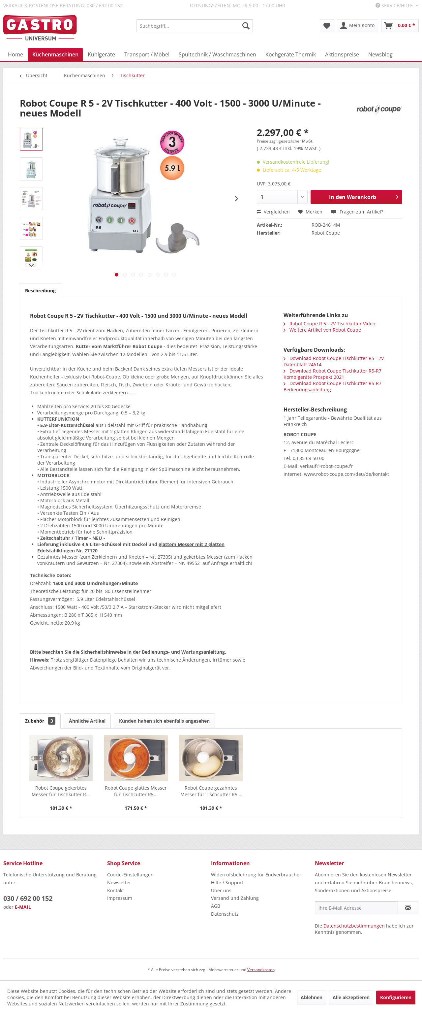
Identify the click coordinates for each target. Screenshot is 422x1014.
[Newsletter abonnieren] (408, 907)
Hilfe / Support (227, 882)
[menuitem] (194, 25)
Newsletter (119, 882)
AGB (215, 906)
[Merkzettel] (327, 25)
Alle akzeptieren (351, 997)
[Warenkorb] (400, 25)
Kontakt (115, 890)
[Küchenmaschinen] (55, 54)
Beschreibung (40, 290)
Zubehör (40, 721)
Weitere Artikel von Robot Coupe (322, 330)
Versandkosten (261, 969)
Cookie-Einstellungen (130, 874)
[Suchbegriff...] (194, 25)
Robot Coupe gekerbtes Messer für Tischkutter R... (61, 791)
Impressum (119, 898)
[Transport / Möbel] (147, 54)
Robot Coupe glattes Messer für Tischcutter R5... (136, 791)
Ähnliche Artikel (87, 721)
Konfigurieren (395, 997)
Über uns (221, 890)
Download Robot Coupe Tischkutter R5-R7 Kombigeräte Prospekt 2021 (332, 374)
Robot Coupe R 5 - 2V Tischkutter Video (329, 323)
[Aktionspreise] (342, 54)
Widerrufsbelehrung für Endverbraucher (256, 874)
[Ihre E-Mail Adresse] (356, 907)
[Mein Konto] (357, 25)
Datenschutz (225, 914)
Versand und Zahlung (235, 898)
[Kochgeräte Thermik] (290, 54)
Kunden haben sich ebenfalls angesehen (164, 721)
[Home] (15, 54)
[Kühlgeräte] (101, 54)
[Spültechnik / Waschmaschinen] (217, 54)
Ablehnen (311, 997)
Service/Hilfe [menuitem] (395, 5)
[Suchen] (246, 25)
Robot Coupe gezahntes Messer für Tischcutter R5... (210, 791)
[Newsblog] (380, 54)
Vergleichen (273, 212)
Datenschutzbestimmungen (354, 926)
